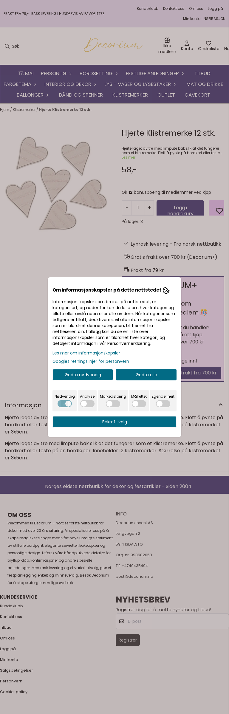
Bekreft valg (114, 422)
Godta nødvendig (83, 375)
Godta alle (146, 375)
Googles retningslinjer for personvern (90, 361)
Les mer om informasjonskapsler (86, 353)
